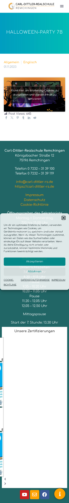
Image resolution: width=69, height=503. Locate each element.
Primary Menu (61, 6)
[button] (63, 218)
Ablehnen (34, 271)
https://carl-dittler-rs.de (34, 186)
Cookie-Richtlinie (34, 204)
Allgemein (11, 62)
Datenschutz (34, 200)
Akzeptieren (34, 261)
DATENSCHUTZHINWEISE (35, 280)
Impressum (34, 195)
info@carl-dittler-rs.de (34, 182)
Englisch (30, 62)
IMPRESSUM (58, 280)
